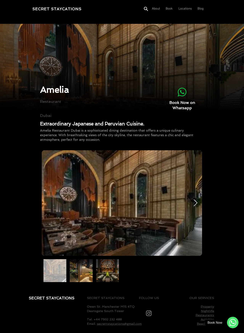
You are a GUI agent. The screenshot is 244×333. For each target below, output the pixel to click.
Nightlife (207, 311)
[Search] (146, 8)
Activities (207, 319)
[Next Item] (195, 203)
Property (207, 306)
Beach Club (205, 324)
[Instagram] (148, 313)
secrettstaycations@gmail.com (119, 324)
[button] (185, 8)
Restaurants (205, 315)
